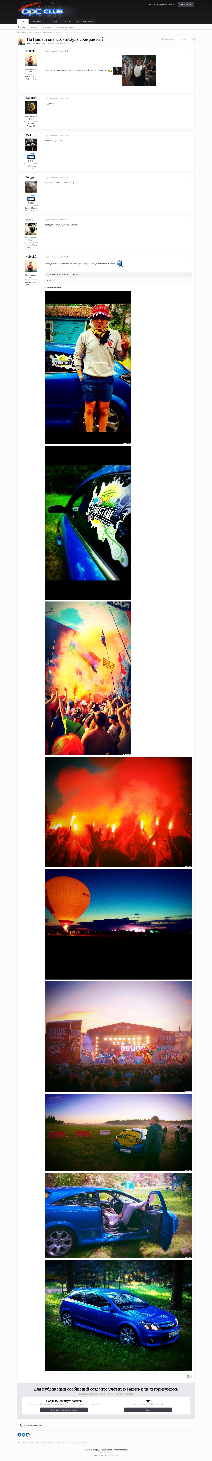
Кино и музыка (59, 43)
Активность (38, 21)
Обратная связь (121, 1451)
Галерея (53, 21)
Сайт (23, 21)
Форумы (21, 27)
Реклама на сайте (85, 21)
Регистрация (186, 4)
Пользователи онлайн (65, 27)
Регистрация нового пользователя (64, 1412)
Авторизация (169, 39)
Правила (33, 27)
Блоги (67, 21)
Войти (148, 1412)
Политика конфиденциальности (98, 1451)
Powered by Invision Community (106, 1457)
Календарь (46, 27)
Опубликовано (56, 51)
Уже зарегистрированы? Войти (162, 4)
